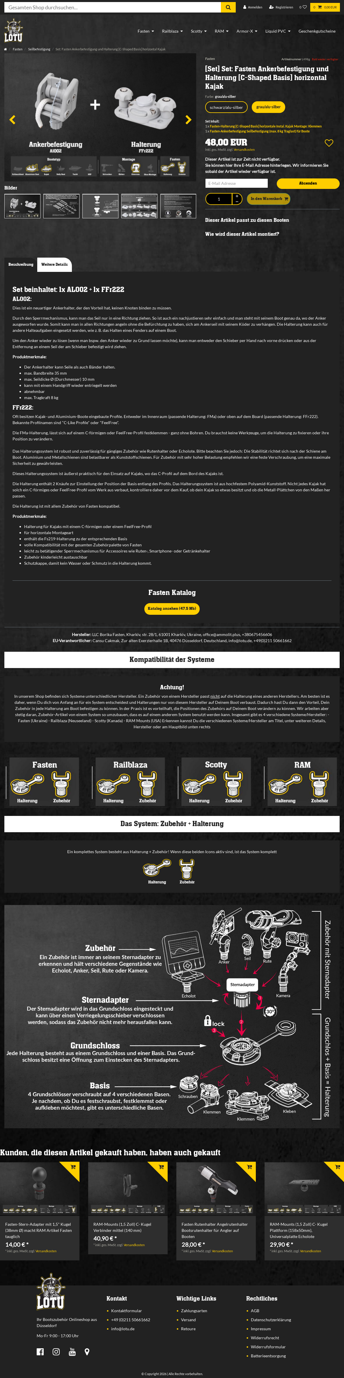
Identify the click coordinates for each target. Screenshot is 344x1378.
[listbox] (39, 1189)
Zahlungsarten (194, 1310)
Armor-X (245, 31)
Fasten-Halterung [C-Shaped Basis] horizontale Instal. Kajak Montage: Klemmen (266, 126)
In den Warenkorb (269, 199)
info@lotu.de (122, 1328)
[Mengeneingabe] (218, 199)
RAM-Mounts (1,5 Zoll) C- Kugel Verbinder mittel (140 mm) (122, 1227)
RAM (219, 31)
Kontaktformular (126, 1310)
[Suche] (228, 7)
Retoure (188, 1328)
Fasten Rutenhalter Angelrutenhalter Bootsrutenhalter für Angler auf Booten (215, 1230)
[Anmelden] (252, 7)
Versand (188, 1319)
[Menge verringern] (237, 201)
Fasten (144, 31)
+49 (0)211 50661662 (130, 1319)
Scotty (196, 31)
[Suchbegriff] (112, 7)
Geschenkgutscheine (317, 31)
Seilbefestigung (39, 49)
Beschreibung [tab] (20, 264)
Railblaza (170, 31)
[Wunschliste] (303, 7)
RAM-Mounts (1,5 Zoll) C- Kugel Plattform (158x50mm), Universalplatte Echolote (299, 1230)
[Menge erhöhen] (237, 196)
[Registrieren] (281, 7)
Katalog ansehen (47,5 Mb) (172, 608)
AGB (255, 1310)
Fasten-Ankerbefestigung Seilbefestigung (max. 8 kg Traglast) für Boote (260, 131)
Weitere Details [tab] (54, 264)
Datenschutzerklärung (271, 1319)
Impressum (261, 1328)
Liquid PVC (275, 31)
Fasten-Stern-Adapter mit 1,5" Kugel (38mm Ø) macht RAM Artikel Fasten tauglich (38, 1230)
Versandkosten (244, 149)
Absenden (308, 183)
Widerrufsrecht (265, 1337)
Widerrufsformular (268, 1346)
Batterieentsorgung (268, 1355)
